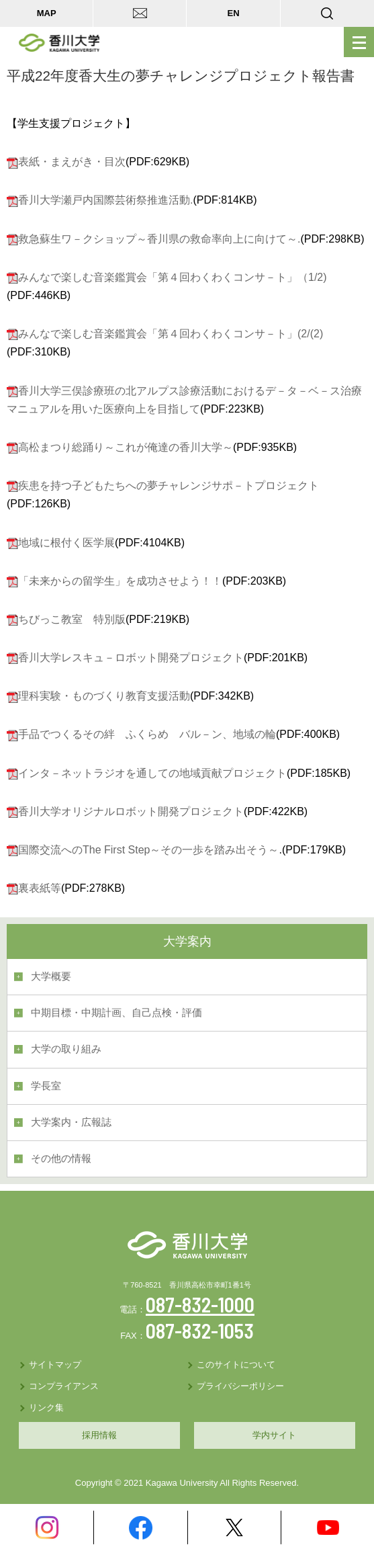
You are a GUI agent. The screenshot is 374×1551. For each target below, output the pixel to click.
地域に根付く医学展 (66, 542)
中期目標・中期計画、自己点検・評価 (116, 1012)
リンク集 (46, 1407)
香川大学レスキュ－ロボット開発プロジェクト (131, 657)
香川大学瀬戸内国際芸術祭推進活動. (105, 200)
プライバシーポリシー (240, 1386)
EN (234, 13)
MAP (46, 13)
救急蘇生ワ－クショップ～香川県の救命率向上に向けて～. (159, 239)
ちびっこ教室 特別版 (72, 619)
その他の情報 (61, 1158)
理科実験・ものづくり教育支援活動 (104, 696)
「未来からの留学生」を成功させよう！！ (120, 581)
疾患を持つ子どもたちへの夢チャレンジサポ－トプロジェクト (168, 485)
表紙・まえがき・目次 (72, 161)
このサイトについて (236, 1364)
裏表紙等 (39, 888)
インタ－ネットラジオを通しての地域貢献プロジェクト (152, 773)
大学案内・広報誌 (71, 1122)
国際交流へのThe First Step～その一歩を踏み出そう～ (148, 849)
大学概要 (51, 976)
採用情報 (99, 1435)
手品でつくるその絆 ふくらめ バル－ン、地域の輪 (147, 734)
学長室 (46, 1086)
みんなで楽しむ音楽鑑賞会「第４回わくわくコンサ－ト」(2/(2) (170, 333)
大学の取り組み (66, 1049)
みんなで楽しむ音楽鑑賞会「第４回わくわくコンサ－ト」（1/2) (172, 277)
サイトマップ (55, 1364)
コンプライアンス (64, 1386)
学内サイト (274, 1435)
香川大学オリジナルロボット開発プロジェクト (131, 811)
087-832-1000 (200, 1304)
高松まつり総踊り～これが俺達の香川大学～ (125, 447)
